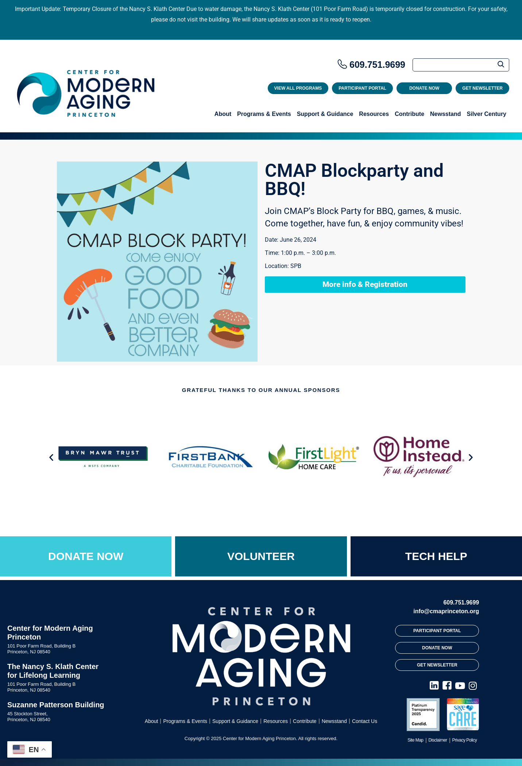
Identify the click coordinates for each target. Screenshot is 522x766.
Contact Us (364, 721)
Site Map (415, 740)
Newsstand (445, 114)
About (222, 114)
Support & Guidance (325, 114)
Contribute (409, 114)
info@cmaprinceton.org (446, 611)
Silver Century (486, 114)
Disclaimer (438, 740)
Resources (374, 114)
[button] (51, 457)
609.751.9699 (377, 64)
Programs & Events (264, 114)
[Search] (461, 64)
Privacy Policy (464, 740)
